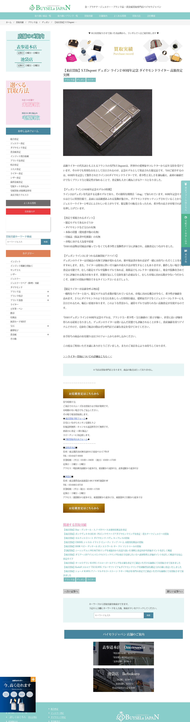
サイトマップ (56, 716)
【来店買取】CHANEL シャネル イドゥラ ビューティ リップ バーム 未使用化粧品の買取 (103, 542)
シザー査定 (15, 178)
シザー (13, 274)
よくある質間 (120, 16)
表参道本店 (70, 448)
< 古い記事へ (71, 591)
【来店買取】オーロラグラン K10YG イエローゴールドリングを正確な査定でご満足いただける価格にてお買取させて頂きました (121, 563)
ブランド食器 (16, 300)
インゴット (15, 262)
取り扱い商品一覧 (43, 16)
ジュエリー (15, 279)
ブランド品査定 (17, 161)
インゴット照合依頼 (19, 156)
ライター (91, 80)
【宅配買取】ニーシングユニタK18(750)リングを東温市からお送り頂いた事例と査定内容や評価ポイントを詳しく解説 (117, 550)
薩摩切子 (14, 330)
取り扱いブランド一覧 (68, 16)
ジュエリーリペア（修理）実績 (24, 283)
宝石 (12, 326)
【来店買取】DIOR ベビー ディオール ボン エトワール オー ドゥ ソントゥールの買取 (102, 546)
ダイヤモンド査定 (18, 148)
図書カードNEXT (18, 322)
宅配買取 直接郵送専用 (20, 191)
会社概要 (151, 16)
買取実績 (88, 16)
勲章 (12, 313)
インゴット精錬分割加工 (21, 266)
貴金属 (13, 335)
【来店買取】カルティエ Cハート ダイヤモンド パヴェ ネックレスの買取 (96, 538)
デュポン (81, 80)
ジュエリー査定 (17, 143)
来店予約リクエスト (19, 195)
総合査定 (14, 139)
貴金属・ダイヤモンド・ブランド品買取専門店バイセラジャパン (133, 707)
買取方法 (136, 16)
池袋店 (68, 477)
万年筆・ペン (16, 309)
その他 (13, 339)
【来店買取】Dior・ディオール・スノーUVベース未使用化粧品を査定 (95, 530)
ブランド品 (69, 80)
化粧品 (13, 317)
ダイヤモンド (16, 287)
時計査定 (14, 165)
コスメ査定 (15, 169)
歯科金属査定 (16, 182)
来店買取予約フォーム (75, 419)
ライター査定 (16, 173)
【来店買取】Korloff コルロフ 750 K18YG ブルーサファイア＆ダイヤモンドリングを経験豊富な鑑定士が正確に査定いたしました (122, 567)
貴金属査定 (15, 152)
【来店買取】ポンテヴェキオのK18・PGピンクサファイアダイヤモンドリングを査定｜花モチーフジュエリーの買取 (116, 534)
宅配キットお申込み (19, 186)
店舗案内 (103, 16)
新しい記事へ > (175, 591)
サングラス (15, 270)
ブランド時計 (16, 296)
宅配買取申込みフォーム (76, 439)
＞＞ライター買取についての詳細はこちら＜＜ (87, 356)
